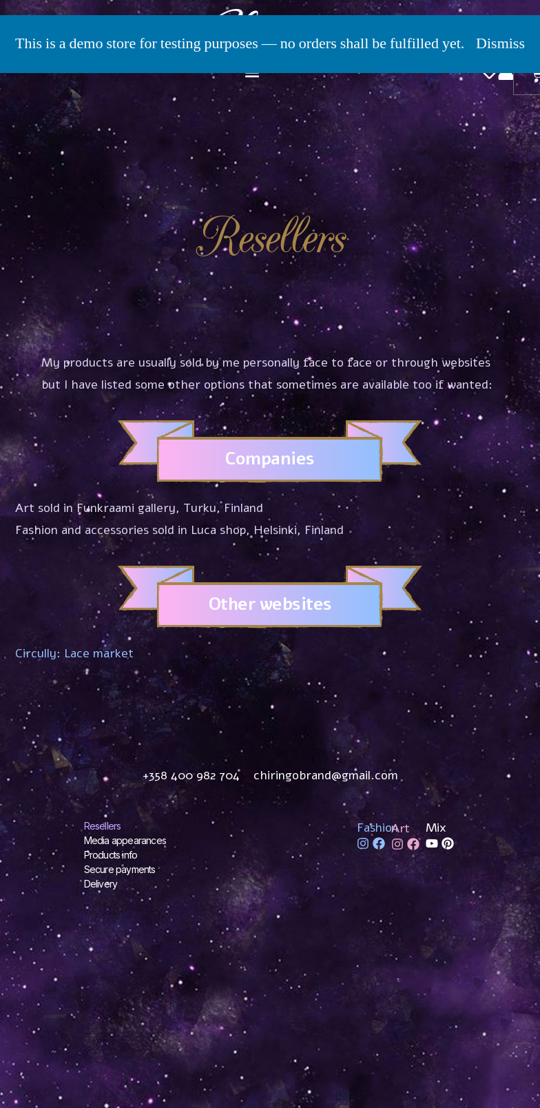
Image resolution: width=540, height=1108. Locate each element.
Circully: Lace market (74, 653)
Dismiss (500, 43)
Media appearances (125, 840)
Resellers (102, 826)
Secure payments (120, 869)
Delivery (101, 884)
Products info (111, 855)
